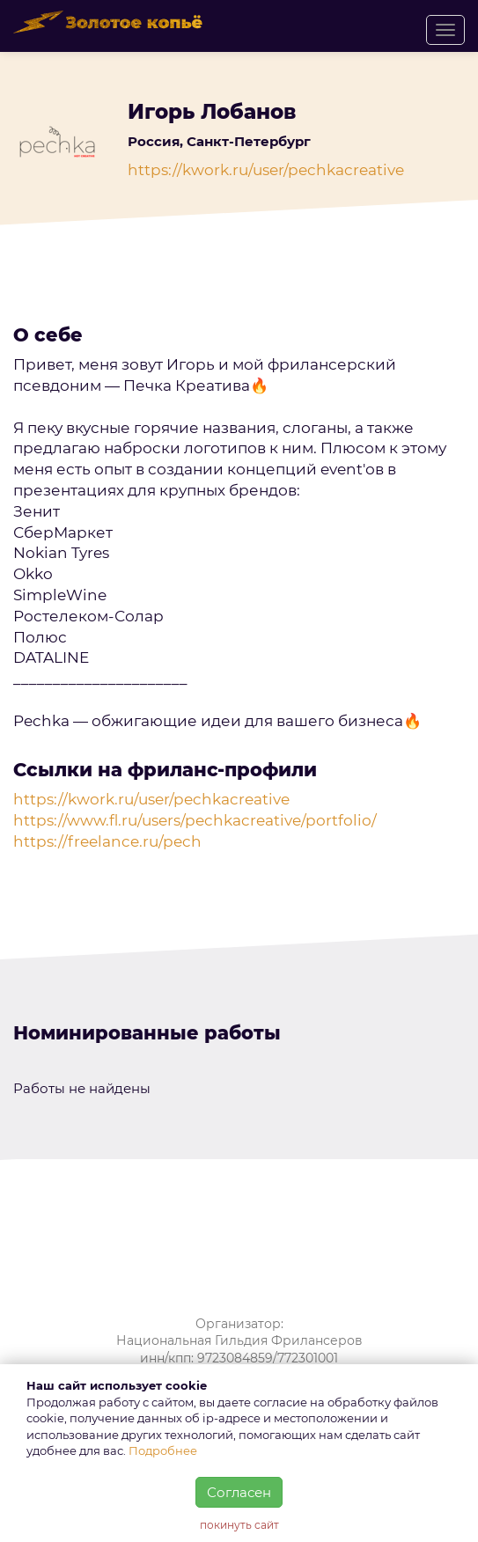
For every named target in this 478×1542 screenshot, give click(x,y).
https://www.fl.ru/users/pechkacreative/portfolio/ (195, 820)
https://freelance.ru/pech (107, 841)
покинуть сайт (239, 1524)
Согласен (239, 1492)
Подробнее (163, 1450)
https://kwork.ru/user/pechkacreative (266, 170)
